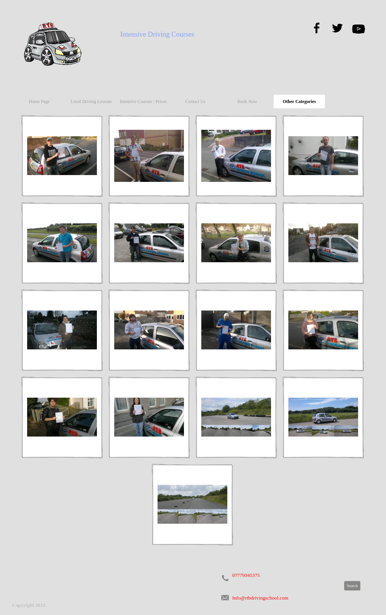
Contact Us (195, 101)
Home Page (39, 101)
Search (352, 586)
